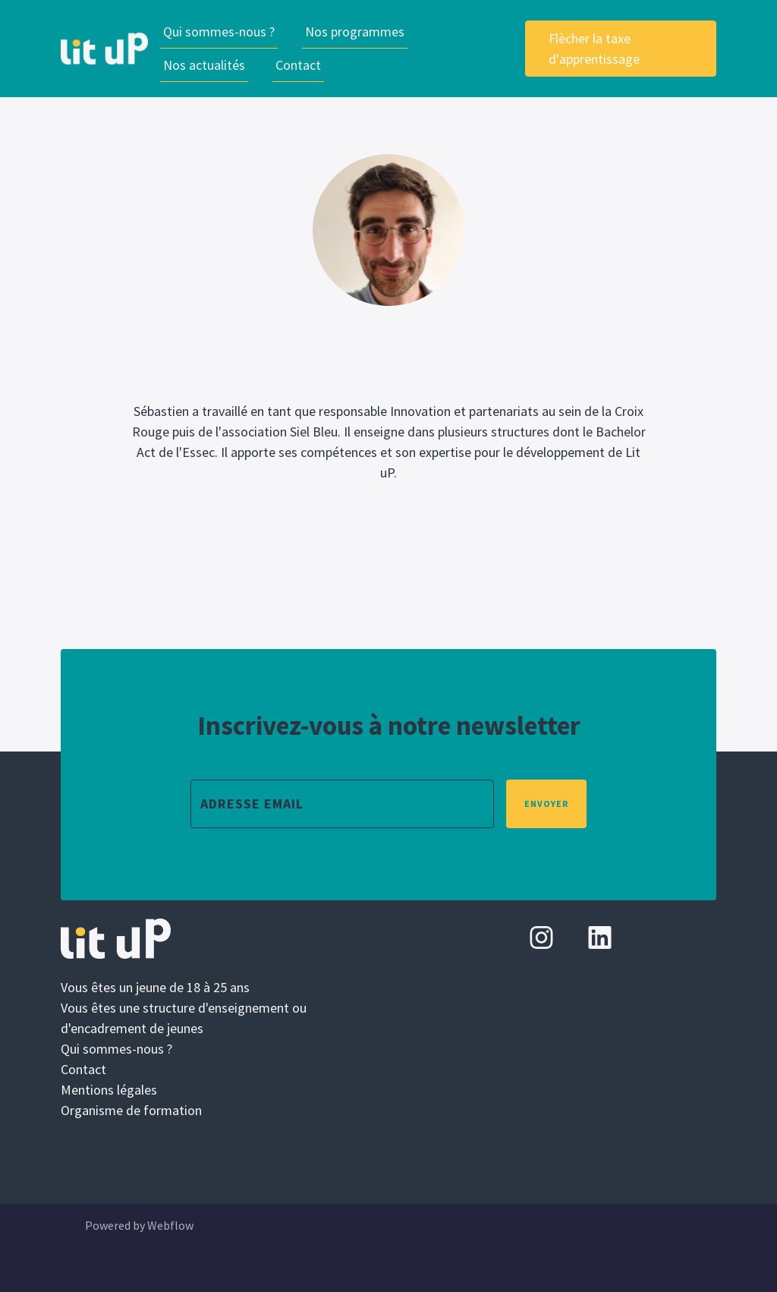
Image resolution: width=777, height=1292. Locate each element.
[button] (354, 32)
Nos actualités (204, 65)
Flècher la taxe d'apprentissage (594, 49)
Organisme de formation (131, 1110)
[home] (104, 49)
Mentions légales (109, 1089)
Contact (298, 65)
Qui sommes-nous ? (219, 31)
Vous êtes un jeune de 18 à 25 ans (155, 987)
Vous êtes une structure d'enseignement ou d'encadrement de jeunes (184, 1018)
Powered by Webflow (139, 1225)
